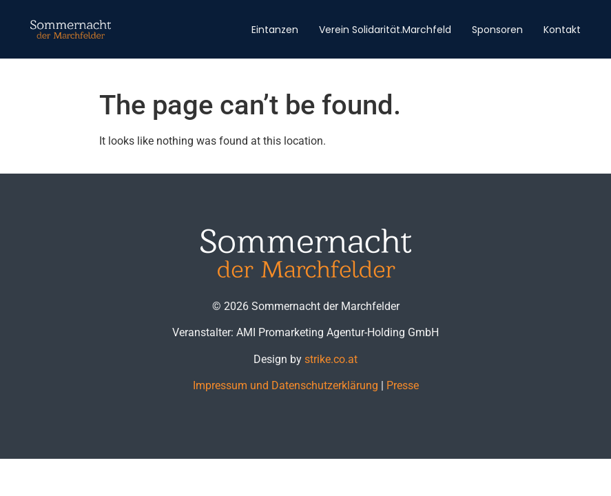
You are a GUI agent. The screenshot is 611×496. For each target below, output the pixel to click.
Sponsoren (497, 30)
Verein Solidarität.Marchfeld (385, 30)
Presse (402, 385)
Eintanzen (274, 30)
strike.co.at (331, 359)
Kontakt (562, 30)
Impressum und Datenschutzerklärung (285, 385)
